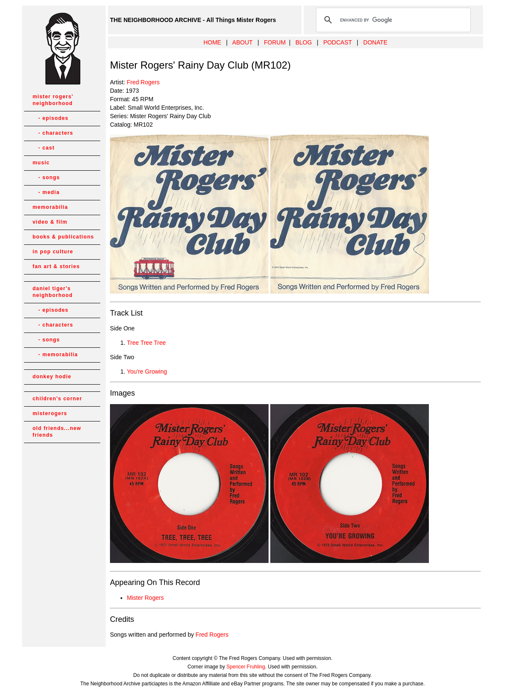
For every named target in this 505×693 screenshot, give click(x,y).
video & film (50, 222)
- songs (46, 177)
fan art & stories (56, 266)
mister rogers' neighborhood (53, 100)
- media (46, 192)
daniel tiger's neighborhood (53, 292)
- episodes (51, 118)
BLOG (303, 42)
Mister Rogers (145, 597)
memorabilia (50, 207)
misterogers (50, 413)
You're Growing (147, 371)
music (41, 163)
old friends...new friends (57, 431)
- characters (53, 133)
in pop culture (53, 252)
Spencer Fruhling (245, 667)
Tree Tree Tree (146, 342)
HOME (212, 42)
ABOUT (242, 42)
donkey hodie (52, 377)
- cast (44, 148)
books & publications (63, 237)
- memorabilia (55, 355)
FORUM (274, 42)
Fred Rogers (143, 82)
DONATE (375, 42)
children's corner (57, 399)
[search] (392, 20)
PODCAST (337, 42)
